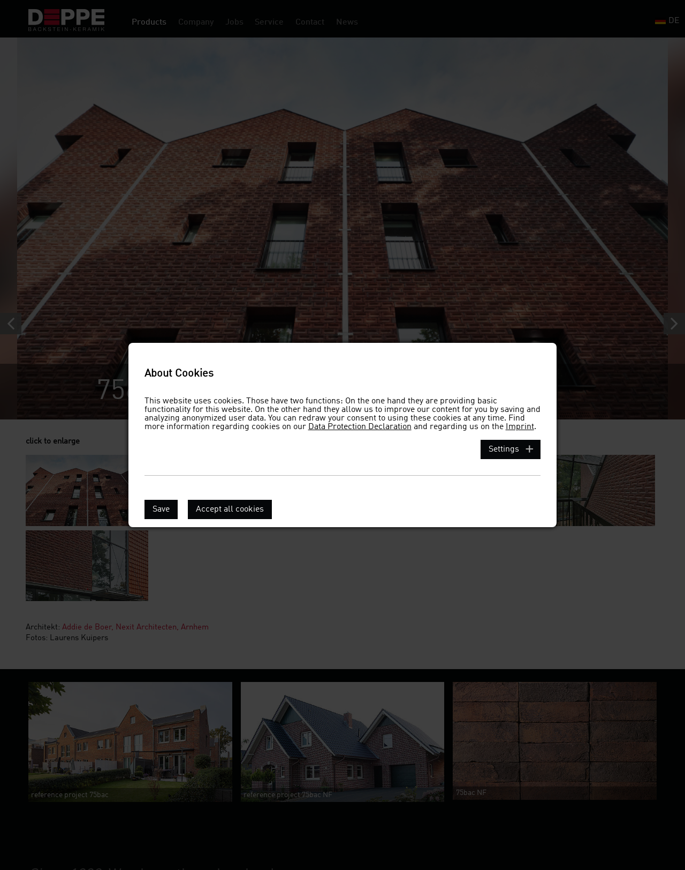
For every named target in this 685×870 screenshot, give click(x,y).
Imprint (520, 427)
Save (161, 509)
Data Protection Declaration (360, 427)
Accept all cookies (230, 509)
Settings (504, 449)
